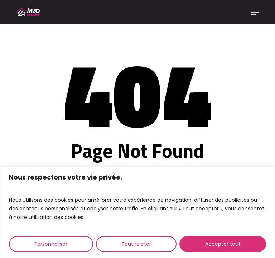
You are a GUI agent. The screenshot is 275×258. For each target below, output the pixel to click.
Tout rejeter (136, 244)
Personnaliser (50, 244)
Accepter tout (223, 244)
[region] (137, 212)
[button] (255, 12)
